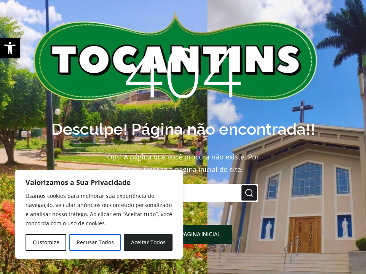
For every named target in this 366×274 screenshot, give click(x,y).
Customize (46, 242)
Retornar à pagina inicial (183, 234)
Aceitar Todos (148, 242)
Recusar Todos (95, 242)
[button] (10, 48)
